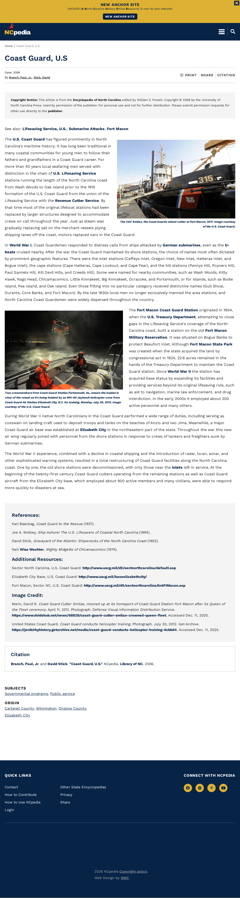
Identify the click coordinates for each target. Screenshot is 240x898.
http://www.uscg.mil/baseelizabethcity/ (114, 576)
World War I (19, 245)
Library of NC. (132, 663)
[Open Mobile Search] (231, 28)
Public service (64, 692)
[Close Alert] (236, 3)
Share (207, 75)
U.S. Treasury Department (171, 317)
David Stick (57, 663)
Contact (11, 786)
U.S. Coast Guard (29, 139)
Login (9, 809)
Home (9, 46)
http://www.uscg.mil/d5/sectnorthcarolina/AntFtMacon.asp (136, 585)
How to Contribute (21, 794)
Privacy (66, 794)
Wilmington (48, 707)
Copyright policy (133, 870)
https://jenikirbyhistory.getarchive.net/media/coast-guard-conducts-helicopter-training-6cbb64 (96, 629)
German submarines (182, 245)
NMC (125, 877)
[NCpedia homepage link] (18, 26)
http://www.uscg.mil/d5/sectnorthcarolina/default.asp (131, 568)
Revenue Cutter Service (77, 200)
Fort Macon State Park (211, 344)
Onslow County (74, 707)
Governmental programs (28, 692)
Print (188, 75)
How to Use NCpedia (22, 801)
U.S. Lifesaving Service (74, 173)
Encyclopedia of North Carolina (97, 100)
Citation (226, 75)
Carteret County (20, 707)
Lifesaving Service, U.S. (44, 129)
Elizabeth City (93, 429)
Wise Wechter (32, 549)
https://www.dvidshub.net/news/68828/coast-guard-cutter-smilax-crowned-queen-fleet (91, 615)
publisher (55, 111)
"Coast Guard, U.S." (86, 663)
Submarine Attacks (87, 129)
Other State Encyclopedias (83, 786)
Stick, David (42, 77)
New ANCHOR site (120, 16)
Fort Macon (117, 129)
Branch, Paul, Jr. (20, 77)
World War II (179, 371)
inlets (177, 467)
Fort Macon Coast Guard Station (167, 310)
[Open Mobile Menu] (222, 28)
